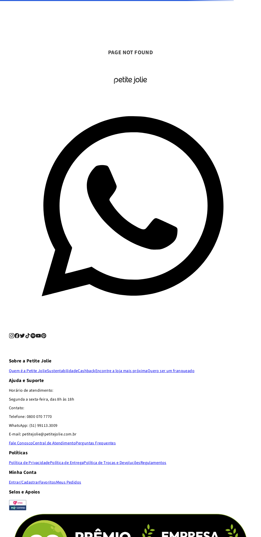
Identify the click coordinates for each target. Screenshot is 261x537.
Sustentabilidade (62, 371)
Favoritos (47, 482)
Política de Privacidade (29, 462)
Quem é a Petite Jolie (28, 371)
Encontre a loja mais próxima (121, 371)
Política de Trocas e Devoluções (112, 462)
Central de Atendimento (54, 443)
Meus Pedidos (68, 482)
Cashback (86, 371)
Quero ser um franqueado (171, 371)
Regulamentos (153, 462)
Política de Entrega (67, 462)
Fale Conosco (21, 443)
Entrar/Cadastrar (24, 482)
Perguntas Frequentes (96, 443)
